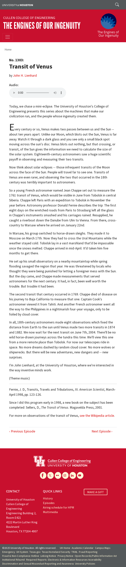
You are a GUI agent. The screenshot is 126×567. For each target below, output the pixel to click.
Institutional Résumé (13, 559)
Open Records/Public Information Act (96, 556)
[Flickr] (58, 475)
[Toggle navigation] (7, 37)
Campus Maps (102, 548)
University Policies (85, 563)
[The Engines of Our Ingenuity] (110, 24)
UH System (22, 552)
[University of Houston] (17, 5)
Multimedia (50, 512)
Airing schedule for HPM (58, 507)
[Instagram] (65, 475)
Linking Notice (48, 556)
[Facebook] (43, 475)
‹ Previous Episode (22, 431)
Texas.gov (34, 552)
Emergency (8, 552)
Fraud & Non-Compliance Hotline (20, 556)
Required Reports (36, 559)
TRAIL (74, 552)
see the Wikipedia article (97, 416)
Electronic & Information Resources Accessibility (74, 559)
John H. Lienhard (25, 75)
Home (8, 49)
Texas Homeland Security (56, 552)
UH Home (65, 548)
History (48, 498)
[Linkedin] (73, 475)
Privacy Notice (66, 556)
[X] (50, 475)
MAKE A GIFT (95, 492)
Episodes (49, 503)
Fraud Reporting (88, 552)
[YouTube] (80, 475)
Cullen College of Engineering (29, 18)
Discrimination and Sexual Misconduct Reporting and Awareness (38, 563)
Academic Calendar (83, 548)
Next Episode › (102, 431)
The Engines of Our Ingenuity (41, 25)
